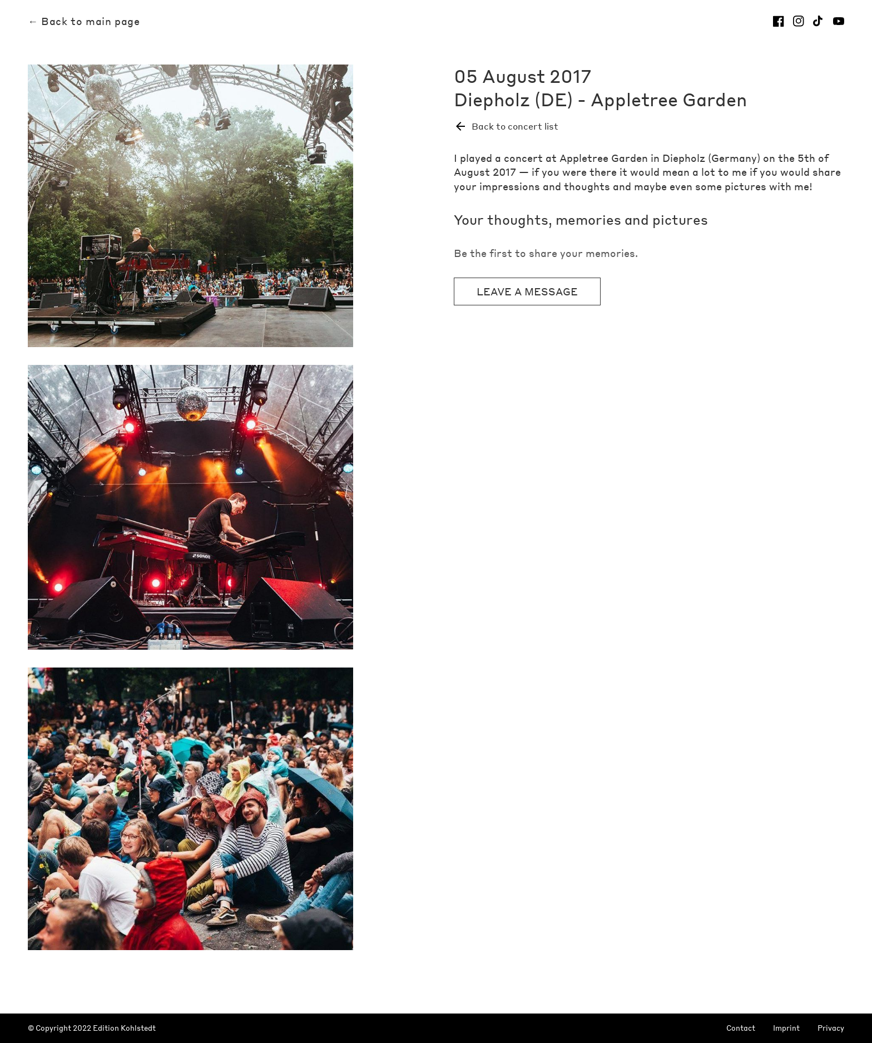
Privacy (831, 1028)
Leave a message (527, 291)
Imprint (786, 1028)
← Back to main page (84, 21)
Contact (740, 1028)
